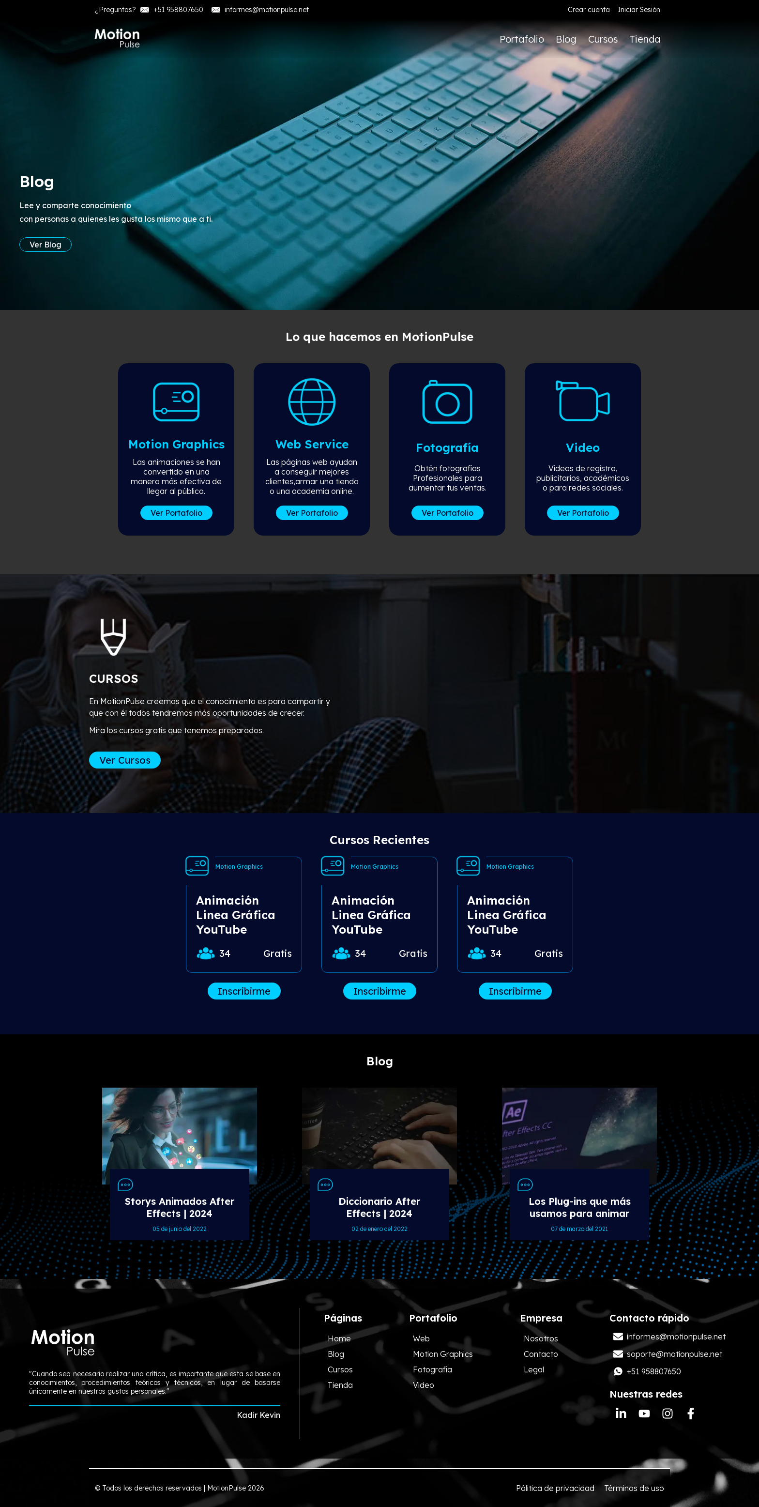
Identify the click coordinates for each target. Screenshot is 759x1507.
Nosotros (541, 1338)
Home (339, 1338)
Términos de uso (634, 1488)
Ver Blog (45, 248)
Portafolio (522, 39)
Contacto (541, 1354)
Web (421, 1338)
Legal (534, 1369)
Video (423, 1385)
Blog (566, 39)
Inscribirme (244, 991)
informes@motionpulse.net (260, 10)
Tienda (644, 39)
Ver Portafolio (176, 513)
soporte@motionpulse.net (667, 1354)
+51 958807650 (171, 10)
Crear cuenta (589, 9)
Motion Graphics (443, 1354)
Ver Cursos (125, 760)
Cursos (603, 39)
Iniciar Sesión (639, 9)
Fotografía (432, 1369)
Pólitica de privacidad (555, 1488)
